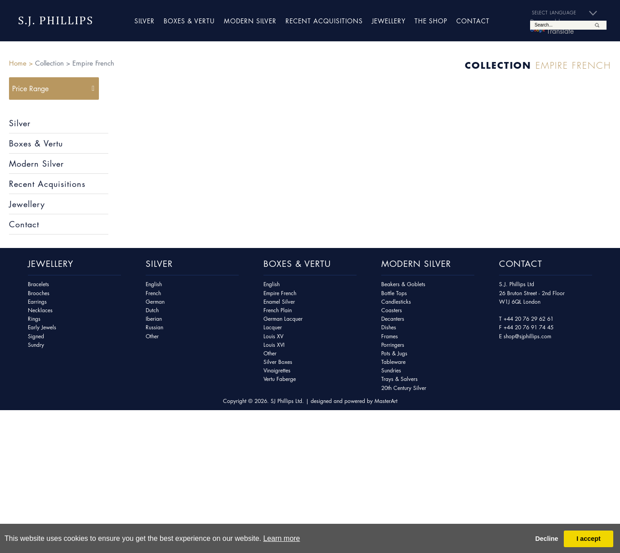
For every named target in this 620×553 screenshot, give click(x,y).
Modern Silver (250, 20)
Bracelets (38, 284)
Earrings (37, 301)
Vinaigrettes (276, 370)
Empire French (279, 293)
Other (152, 336)
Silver (144, 20)
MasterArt (386, 401)
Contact (473, 20)
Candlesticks (396, 301)
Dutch (152, 310)
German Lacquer (283, 319)
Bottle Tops (394, 293)
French (153, 293)
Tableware (393, 362)
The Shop (431, 20)
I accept (588, 538)
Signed (36, 336)
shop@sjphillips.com (527, 336)
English (154, 284)
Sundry (36, 345)
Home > (21, 62)
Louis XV (273, 336)
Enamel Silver (279, 301)
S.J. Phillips (56, 20)
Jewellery (389, 20)
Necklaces (40, 310)
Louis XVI (274, 345)
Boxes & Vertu (189, 20)
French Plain (277, 310)
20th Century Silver (403, 388)
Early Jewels (42, 327)
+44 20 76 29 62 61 (528, 319)
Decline (546, 538)
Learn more (281, 538)
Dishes (388, 327)
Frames (389, 336)
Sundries (391, 370)
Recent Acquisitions (324, 20)
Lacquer (272, 327)
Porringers (392, 345)
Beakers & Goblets (403, 284)
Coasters (391, 310)
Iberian (154, 319)
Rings (34, 319)
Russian (154, 327)
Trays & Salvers (399, 379)
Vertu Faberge (279, 379)
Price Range (30, 88)
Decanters (392, 319)
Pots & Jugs (394, 353)
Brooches (38, 293)
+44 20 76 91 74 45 (528, 327)
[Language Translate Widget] (568, 13)
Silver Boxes (277, 362)
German (155, 301)
